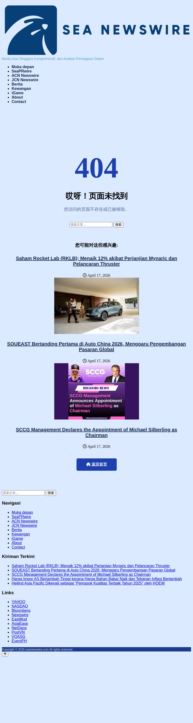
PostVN (18, 632)
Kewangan (21, 89)
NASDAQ (20, 606)
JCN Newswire (25, 80)
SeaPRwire (22, 71)
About (17, 97)
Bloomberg (21, 610)
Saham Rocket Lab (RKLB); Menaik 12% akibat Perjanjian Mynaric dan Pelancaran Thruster (96, 261)
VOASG (18, 637)
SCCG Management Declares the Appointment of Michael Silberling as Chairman (96, 432)
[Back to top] (5, 654)
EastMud (19, 619)
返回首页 (96, 464)
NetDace (19, 628)
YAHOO (18, 602)
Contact (19, 102)
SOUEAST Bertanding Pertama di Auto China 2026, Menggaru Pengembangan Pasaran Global (96, 346)
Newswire (20, 615)
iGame (17, 93)
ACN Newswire (25, 75)
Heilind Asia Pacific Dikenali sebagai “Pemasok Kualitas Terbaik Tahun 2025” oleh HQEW (88, 583)
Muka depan (23, 67)
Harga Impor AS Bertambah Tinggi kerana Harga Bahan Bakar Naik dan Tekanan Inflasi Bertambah (97, 579)
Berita (17, 84)
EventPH (19, 641)
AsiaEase (20, 624)
